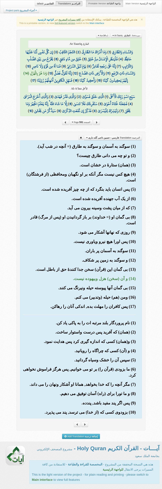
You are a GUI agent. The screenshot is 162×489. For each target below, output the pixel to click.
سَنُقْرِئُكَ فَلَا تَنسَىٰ (85, 104)
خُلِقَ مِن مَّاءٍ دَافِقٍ (70, 59)
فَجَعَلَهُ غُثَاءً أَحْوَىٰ (115, 104)
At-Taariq (126, 35)
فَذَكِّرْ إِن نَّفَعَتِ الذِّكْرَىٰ (76, 111)
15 (99, 80)
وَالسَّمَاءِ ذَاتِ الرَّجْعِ (123, 73)
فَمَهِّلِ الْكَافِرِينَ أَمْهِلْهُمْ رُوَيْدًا (54, 80)
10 (28, 66)
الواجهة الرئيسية (46, 19)
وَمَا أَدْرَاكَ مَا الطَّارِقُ (94, 52)
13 (50, 73)
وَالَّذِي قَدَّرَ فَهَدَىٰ (65, 96)
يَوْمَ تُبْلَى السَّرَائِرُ (76, 66)
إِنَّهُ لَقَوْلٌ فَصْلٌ (63, 73)
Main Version (141, 3)
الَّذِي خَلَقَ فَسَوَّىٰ (93, 96)
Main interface (96, 23)
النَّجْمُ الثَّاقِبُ (67, 52)
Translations (69, 3)
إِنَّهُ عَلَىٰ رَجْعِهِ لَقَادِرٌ (104, 66)
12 (75, 73)
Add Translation (81, 436)
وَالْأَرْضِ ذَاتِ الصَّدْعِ (92, 73)
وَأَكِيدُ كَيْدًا (88, 80)
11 (108, 73)
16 (76, 80)
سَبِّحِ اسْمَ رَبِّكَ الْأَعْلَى (122, 96)
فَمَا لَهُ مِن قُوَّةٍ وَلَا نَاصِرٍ (46, 66)
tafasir (45, 3)
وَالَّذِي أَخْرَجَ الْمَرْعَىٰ (35, 96)
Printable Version (104, 3)
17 (33, 80)
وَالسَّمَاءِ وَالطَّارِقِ (122, 52)
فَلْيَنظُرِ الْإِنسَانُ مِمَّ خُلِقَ (103, 59)
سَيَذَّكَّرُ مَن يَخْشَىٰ (45, 111)
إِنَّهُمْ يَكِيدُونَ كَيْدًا (115, 80)
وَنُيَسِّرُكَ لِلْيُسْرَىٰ (108, 111)
